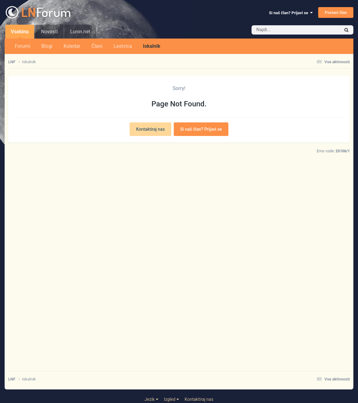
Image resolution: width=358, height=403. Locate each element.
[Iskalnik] (286, 30)
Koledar (72, 46)
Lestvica (123, 46)
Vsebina (20, 34)
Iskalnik (151, 46)
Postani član (336, 12)
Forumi (22, 46)
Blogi (46, 46)
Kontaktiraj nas (150, 129)
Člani (96, 46)
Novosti (49, 32)
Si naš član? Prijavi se (291, 12)
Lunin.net (80, 32)
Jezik (151, 399)
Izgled (171, 399)
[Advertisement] (179, 280)
